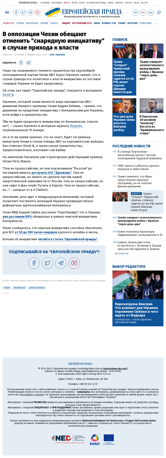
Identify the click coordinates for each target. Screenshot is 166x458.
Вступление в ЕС (82, 23)
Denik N (8, 95)
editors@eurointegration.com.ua (93, 373)
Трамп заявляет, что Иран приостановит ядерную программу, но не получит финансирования (135, 181)
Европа (67, 3)
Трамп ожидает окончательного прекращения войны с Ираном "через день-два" (151, 70)
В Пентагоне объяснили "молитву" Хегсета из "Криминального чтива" (151, 125)
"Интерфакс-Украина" (32, 394)
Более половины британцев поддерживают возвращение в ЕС (140, 233)
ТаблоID (128, 3)
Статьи (20, 23)
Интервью (32, 23)
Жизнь (110, 3)
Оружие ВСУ (19, 288)
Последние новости (131, 146)
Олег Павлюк (57, 54)
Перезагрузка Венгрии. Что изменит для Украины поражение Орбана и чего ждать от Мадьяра (136, 309)
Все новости (121, 253)
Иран (97, 23)
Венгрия (132, 23)
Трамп (121, 23)
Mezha (136, 3)
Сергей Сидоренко (142, 319)
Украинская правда (28, 2)
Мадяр (66, 23)
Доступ (144, 3)
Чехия (7, 288)
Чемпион (119, 3)
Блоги (82, 3)
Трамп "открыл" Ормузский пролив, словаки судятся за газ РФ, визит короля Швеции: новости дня (123, 77)
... (155, 22)
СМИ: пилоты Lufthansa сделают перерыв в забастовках (139, 167)
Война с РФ (109, 23)
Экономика (56, 3)
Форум (75, 3)
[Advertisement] (54, 317)
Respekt (76, 126)
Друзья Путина (36, 288)
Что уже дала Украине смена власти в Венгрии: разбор (124, 123)
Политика (45, 3)
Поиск (54, 23)
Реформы (146, 23)
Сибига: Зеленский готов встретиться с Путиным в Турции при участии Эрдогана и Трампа (139, 245)
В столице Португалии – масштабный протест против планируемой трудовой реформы (140, 155)
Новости (8, 23)
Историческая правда (96, 3)
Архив (44, 23)
